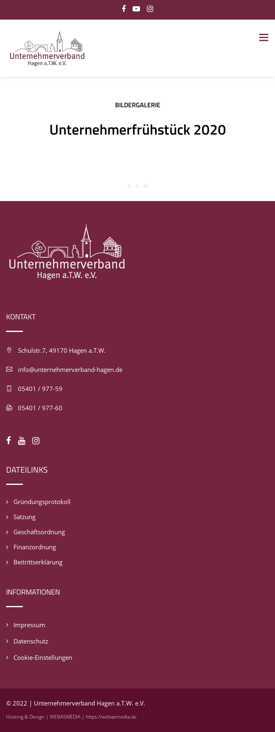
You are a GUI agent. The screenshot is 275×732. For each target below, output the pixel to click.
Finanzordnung (34, 547)
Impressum (29, 625)
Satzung (24, 517)
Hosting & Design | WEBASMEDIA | (46, 716)
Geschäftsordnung (39, 532)
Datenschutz (30, 641)
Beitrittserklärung (37, 562)
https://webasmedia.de (111, 716)
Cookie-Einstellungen (42, 657)
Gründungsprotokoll (42, 502)
